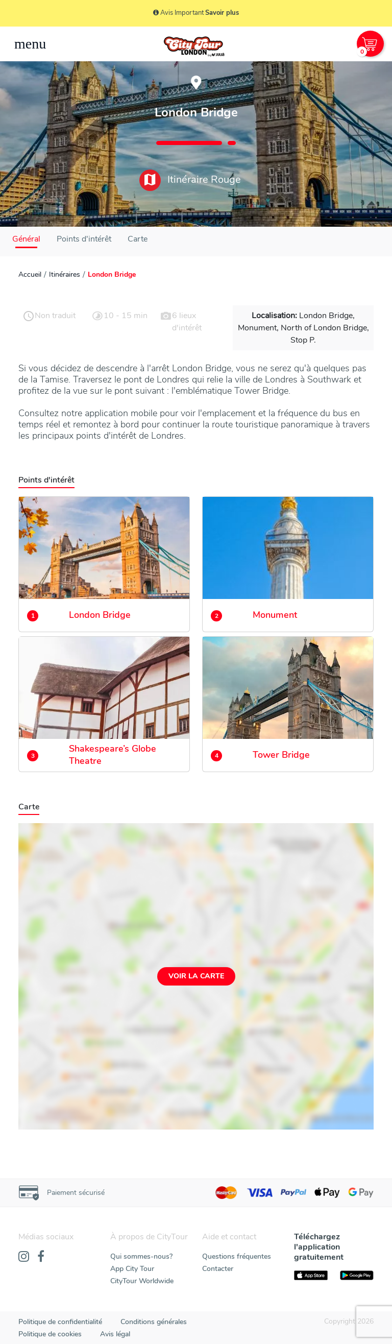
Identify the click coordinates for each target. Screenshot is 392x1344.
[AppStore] (311, 1275)
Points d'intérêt (84, 239)
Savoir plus (222, 12)
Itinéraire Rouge (190, 180)
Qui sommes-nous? (141, 1256)
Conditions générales (153, 1322)
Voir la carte (196, 976)
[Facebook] (40, 1257)
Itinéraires (64, 274)
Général (26, 239)
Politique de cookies (50, 1334)
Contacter (217, 1269)
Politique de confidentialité (60, 1322)
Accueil (29, 274)
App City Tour (132, 1269)
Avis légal (115, 1334)
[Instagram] (23, 1257)
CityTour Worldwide (142, 1281)
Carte (138, 239)
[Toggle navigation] (30, 44)
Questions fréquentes (236, 1256)
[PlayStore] (357, 1275)
